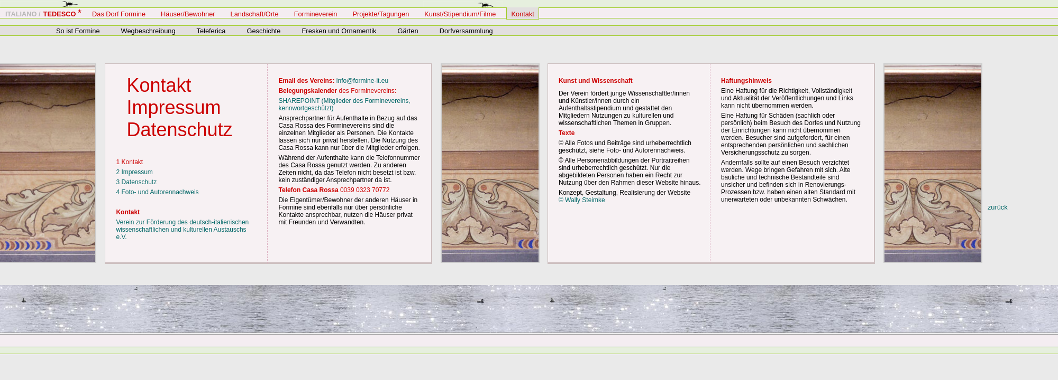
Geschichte (263, 31)
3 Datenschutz (136, 182)
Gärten (407, 31)
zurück (998, 207)
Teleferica (211, 31)
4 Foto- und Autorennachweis (157, 192)
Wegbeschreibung (148, 31)
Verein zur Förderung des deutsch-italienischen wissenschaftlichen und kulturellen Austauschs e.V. (182, 229)
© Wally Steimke (582, 200)
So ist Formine (78, 31)
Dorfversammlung (466, 31)
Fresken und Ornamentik (339, 31)
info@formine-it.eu (362, 80)
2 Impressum (134, 172)
